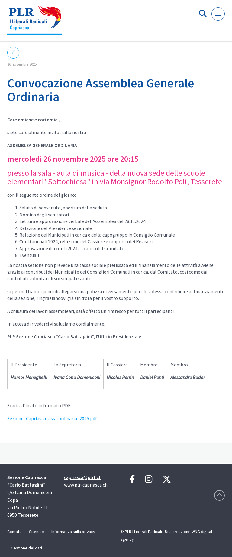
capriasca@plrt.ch (83, 477)
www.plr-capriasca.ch (86, 485)
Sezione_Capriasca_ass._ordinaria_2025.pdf (52, 418)
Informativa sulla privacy (73, 531)
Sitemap (36, 531)
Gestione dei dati (26, 548)
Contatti (14, 531)
